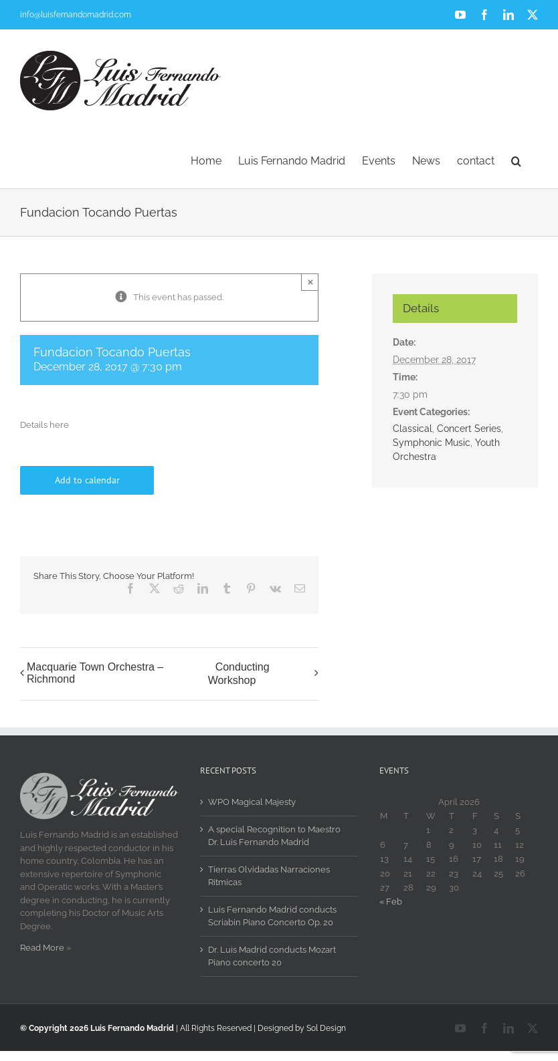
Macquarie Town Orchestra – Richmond (95, 673)
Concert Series (469, 428)
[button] (516, 160)
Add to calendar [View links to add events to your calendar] (87, 480)
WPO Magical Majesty (252, 802)
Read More (42, 948)
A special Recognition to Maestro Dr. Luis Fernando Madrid (274, 836)
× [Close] (310, 281)
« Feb (390, 902)
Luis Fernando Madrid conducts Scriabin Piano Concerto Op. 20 (272, 916)
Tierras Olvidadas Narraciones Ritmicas (269, 876)
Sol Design (326, 1028)
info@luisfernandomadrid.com (75, 14)
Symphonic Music (431, 442)
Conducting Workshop (239, 673)
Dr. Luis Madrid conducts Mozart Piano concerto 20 (272, 956)
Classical (412, 428)
